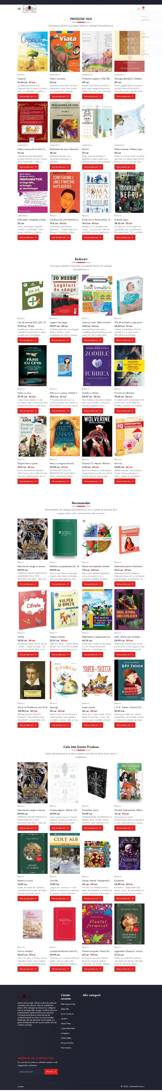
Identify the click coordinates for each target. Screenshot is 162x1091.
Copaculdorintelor (69, 1029)
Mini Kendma (66, 1048)
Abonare (50, 1072)
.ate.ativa (64, 1019)
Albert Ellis (65, 1009)
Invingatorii (65, 1034)
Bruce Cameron (67, 1014)
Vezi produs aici (28, 97)
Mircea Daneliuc (68, 1043)
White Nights (66, 1038)
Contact (21, 1087)
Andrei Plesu (66, 1024)
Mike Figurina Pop (68, 1005)
